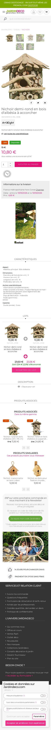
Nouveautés (12, 641)
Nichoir (26, 30)
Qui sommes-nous (16, 627)
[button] (10, 163)
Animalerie (6, 30)
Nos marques (13, 644)
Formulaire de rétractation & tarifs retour (26, 601)
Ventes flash (12, 634)
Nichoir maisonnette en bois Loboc (13, 479)
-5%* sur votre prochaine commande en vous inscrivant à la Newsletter (25, 499)
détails (9, 690)
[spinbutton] (7, 164)
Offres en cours (14, 630)
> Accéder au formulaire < (19, 675)
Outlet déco (12, 637)
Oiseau (17, 30)
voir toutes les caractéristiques (14, 134)
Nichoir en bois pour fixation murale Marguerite (37, 480)
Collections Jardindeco (18, 648)
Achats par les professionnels (21, 604)
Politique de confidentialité (20, 611)
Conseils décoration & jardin (20, 651)
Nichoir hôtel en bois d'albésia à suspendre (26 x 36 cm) (37, 438)
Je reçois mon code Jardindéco (25, 518)
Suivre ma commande (17, 594)
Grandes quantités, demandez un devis (25, 608)
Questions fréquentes (17, 597)
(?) (24, 696)
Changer (40, 189)
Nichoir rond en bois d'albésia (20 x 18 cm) (13, 437)
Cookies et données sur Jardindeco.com (19, 685)
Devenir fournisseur (16, 655)
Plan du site (12, 658)
